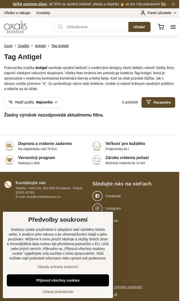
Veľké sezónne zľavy (30, 4)
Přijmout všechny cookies (58, 289)
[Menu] (173, 27)
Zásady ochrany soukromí (122, 287)
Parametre (158, 102)
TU (163, 4)
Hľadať (139, 27)
